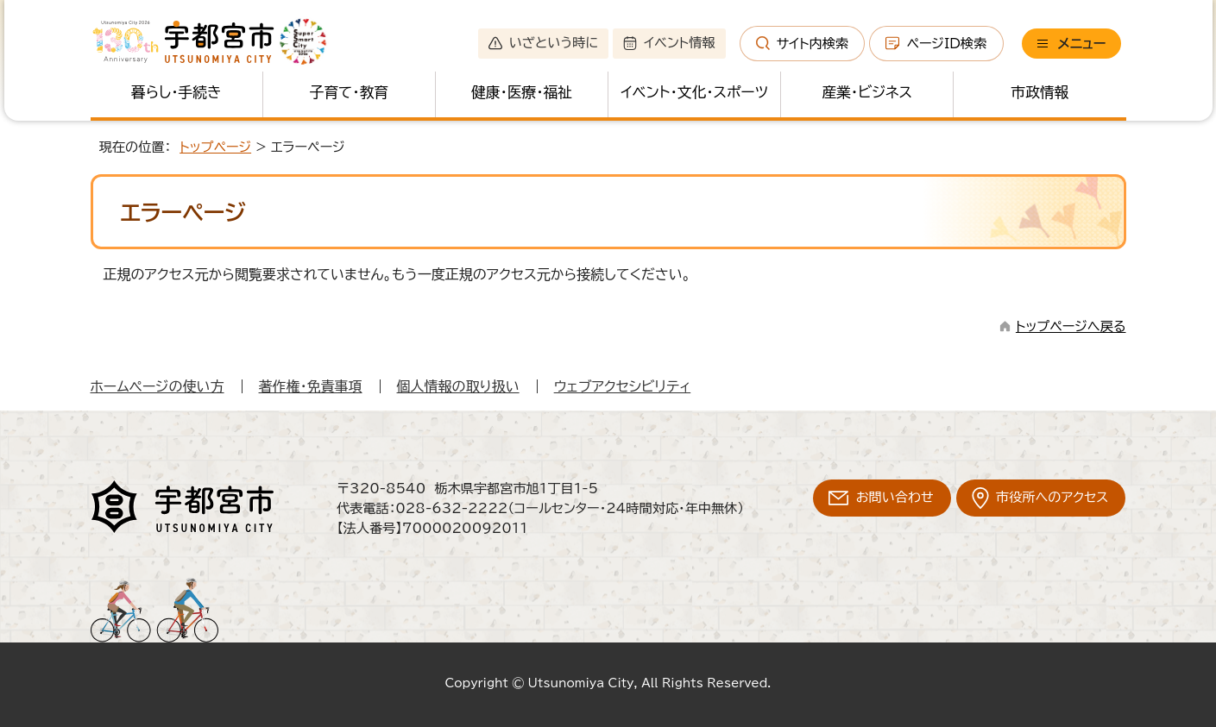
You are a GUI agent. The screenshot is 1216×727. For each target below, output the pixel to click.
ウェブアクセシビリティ (622, 386)
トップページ (215, 147)
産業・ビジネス (867, 92)
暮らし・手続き (176, 92)
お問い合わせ (895, 497)
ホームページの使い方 (157, 386)
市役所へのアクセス (1052, 497)
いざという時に (543, 43)
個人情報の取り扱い (458, 386)
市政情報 (1040, 92)
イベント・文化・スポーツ (694, 92)
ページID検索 (935, 43)
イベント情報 (669, 43)
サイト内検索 (802, 43)
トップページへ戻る (1071, 326)
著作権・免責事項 (310, 386)
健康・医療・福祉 (521, 92)
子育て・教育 (349, 92)
